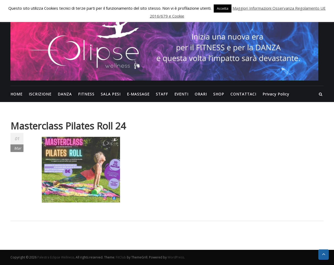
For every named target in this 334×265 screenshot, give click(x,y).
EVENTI (181, 94)
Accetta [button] (222, 8)
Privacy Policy (276, 94)
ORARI (201, 94)
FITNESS (86, 94)
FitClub (121, 257)
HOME (16, 94)
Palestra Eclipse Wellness (55, 257)
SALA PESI (111, 94)
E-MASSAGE (138, 94)
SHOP (218, 94)
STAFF (162, 94)
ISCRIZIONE (40, 94)
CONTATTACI (243, 94)
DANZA (65, 94)
